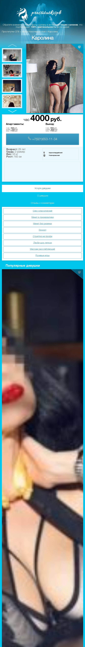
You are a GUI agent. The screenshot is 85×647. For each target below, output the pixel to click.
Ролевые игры (43, 256)
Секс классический (42, 211)
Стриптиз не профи (42, 236)
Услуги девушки (42, 188)
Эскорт (42, 230)
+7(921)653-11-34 (42, 139)
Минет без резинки (42, 224)
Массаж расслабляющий (42, 249)
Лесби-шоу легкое (42, 243)
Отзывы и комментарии (42, 203)
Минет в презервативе (42, 217)
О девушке (42, 196)
